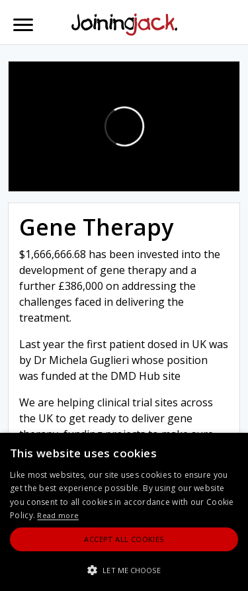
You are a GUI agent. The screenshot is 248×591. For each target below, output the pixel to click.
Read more (58, 515)
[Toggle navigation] (23, 25)
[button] (124, 569)
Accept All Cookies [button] (123, 539)
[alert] (124, 512)
